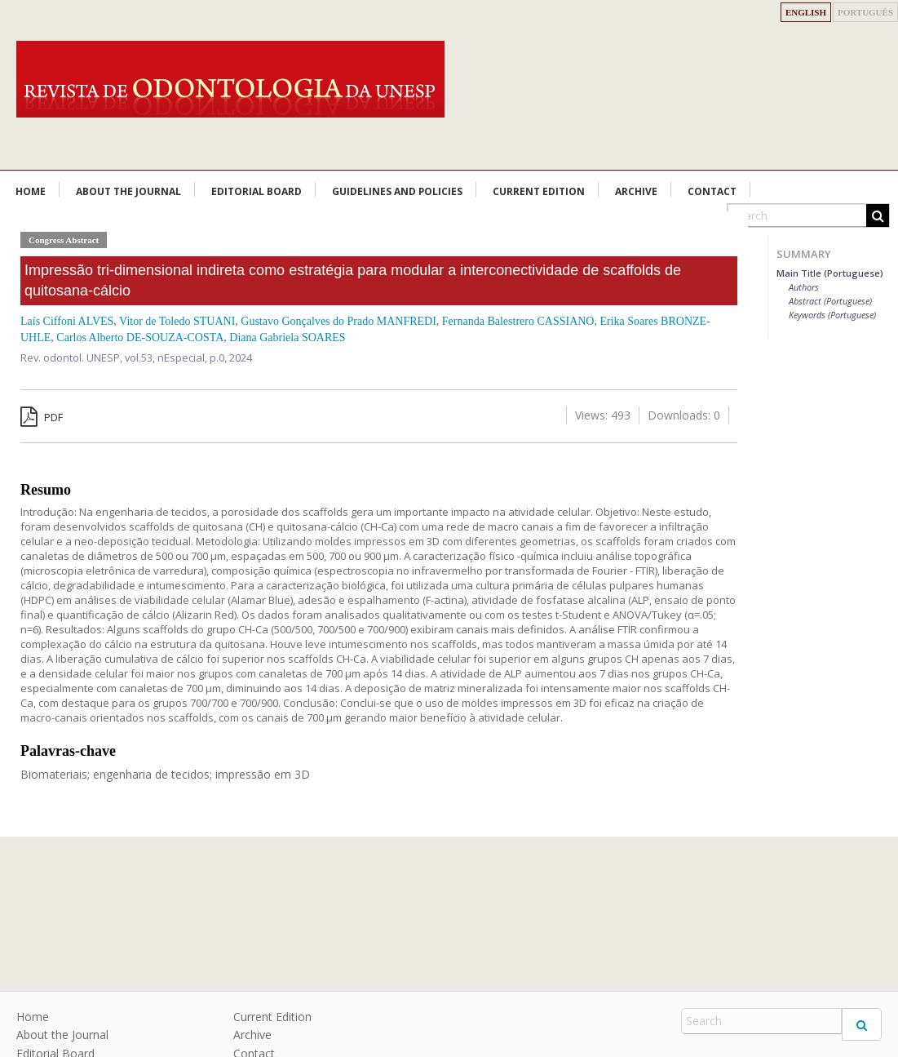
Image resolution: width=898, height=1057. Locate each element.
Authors (804, 287)
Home (30, 191)
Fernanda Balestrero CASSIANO (518, 321)
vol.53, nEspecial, (167, 357)
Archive (636, 191)
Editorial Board (256, 191)
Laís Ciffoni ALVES (66, 321)
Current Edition (539, 191)
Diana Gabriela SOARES (287, 337)
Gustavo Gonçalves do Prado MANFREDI (338, 321)
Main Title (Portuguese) (829, 273)
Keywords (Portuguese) (832, 315)
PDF (41, 417)
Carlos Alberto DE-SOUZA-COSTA (139, 337)
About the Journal (128, 191)
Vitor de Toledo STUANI (177, 321)
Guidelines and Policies (397, 191)
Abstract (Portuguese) (830, 301)
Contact (712, 191)
